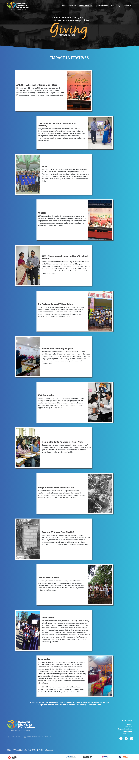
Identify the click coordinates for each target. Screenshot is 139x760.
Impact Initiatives (85, 6)
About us (128, 727)
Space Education (102, 6)
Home (63, 6)
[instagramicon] (105, 757)
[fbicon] (71, 757)
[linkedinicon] (87, 757)
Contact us (127, 6)
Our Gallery (115, 6)
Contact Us (127, 733)
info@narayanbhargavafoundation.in (39, 736)
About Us (72, 6)
